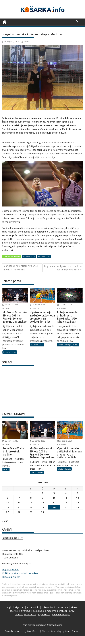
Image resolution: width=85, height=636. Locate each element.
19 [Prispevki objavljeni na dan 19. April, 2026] (77, 502)
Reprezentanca (44, 256)
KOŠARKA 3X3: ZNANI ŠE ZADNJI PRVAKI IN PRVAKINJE (21, 268)
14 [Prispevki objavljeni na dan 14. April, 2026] (19, 502)
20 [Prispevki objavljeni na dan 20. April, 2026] (7, 507)
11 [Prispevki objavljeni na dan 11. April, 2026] (65, 497)
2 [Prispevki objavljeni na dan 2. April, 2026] (42, 493)
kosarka (26, 41)
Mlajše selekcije (29, 256)
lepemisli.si (44, 614)
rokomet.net (48, 607)
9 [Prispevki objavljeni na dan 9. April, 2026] (42, 497)
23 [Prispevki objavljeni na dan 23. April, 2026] (42, 507)
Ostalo (75, 345)
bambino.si (38, 610)
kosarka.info (33, 607)
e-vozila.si (30, 614)
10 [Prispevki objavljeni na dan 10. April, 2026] (54, 497)
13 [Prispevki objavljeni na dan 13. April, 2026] (7, 502)
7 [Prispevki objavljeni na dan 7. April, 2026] (19, 497)
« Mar (5, 520)
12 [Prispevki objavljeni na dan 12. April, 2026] (77, 497)
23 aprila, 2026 (10, 304)
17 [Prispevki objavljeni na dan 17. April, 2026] (54, 502)
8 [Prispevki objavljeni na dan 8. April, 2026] (31, 497)
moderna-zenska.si (57, 610)
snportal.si (63, 607)
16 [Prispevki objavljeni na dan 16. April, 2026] (42, 502)
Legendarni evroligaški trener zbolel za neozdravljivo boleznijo (63, 268)
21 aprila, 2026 (64, 304)
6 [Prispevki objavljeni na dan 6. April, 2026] (7, 497)
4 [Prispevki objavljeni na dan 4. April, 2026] (65, 493)
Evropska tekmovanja (11, 256)
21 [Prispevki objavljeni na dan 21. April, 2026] (19, 507)
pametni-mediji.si (61, 614)
